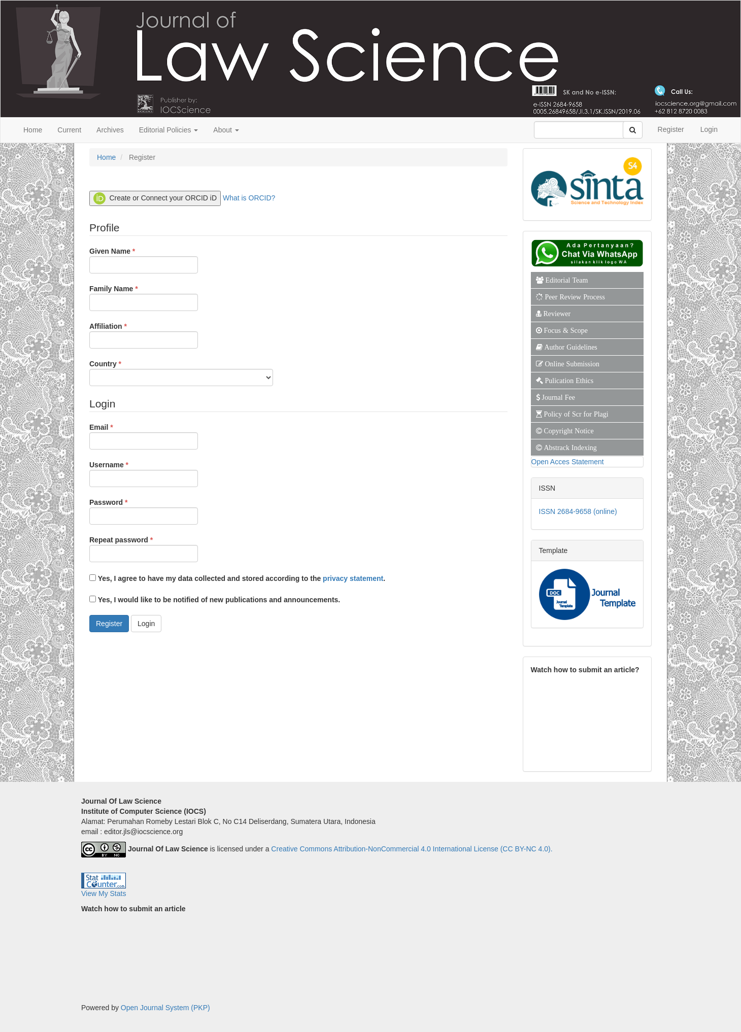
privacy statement (353, 578)
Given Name (143, 259)
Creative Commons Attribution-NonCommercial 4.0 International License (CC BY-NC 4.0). (411, 849)
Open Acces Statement (567, 462)
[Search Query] (585, 130)
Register (671, 129)
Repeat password (143, 548)
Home (32, 130)
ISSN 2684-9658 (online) (578, 511)
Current (69, 130)
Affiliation (143, 335)
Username (143, 473)
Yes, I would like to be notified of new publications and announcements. (214, 600)
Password (143, 511)
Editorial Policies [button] (168, 130)
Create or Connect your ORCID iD (155, 198)
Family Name (143, 297)
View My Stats (103, 893)
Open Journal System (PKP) (165, 1008)
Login (709, 129)
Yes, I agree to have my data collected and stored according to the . (237, 578)
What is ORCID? (249, 197)
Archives (110, 130)
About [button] (226, 130)
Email (143, 436)
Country (181, 372)
